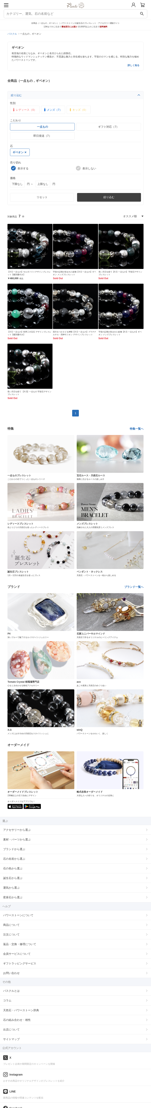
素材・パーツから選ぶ (17, 839)
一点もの (42, 126)
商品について (11, 924)
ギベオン (19, 152)
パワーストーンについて (18, 915)
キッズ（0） (78, 110)
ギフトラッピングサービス (19, 963)
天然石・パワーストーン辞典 (21, 1010)
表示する (20, 168)
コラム (7, 1000)
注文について (11, 934)
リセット (42, 197)
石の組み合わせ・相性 (17, 1019)
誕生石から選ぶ (12, 878)
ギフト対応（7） (108, 126)
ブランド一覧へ (134, 586)
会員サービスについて (17, 953)
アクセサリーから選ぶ (17, 829)
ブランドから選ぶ (14, 849)
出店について (11, 1029)
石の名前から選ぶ (14, 858)
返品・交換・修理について (19, 944)
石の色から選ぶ (12, 868)
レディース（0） (24, 110)
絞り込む (75, 95)
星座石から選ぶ (12, 897)
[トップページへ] (75, 9)
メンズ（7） (52, 110)
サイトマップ (11, 1039)
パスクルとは (11, 990)
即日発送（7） (42, 135)
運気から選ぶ (11, 887)
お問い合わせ (11, 973)
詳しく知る (133, 65)
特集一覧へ (137, 428)
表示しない (86, 168)
